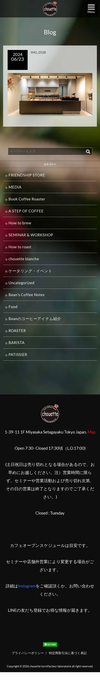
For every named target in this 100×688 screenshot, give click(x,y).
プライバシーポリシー (28, 653)
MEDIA (14, 187)
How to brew (19, 223)
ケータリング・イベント (30, 270)
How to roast (19, 247)
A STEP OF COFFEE (26, 211)
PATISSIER (17, 354)
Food (13, 306)
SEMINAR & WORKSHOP (30, 235)
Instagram (27, 585)
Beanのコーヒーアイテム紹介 (34, 318)
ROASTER (17, 330)
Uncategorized (21, 282)
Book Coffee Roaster (26, 199)
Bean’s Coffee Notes (26, 294)
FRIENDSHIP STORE (26, 175)
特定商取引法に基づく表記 (68, 653)
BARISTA (16, 342)
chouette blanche (23, 259)
